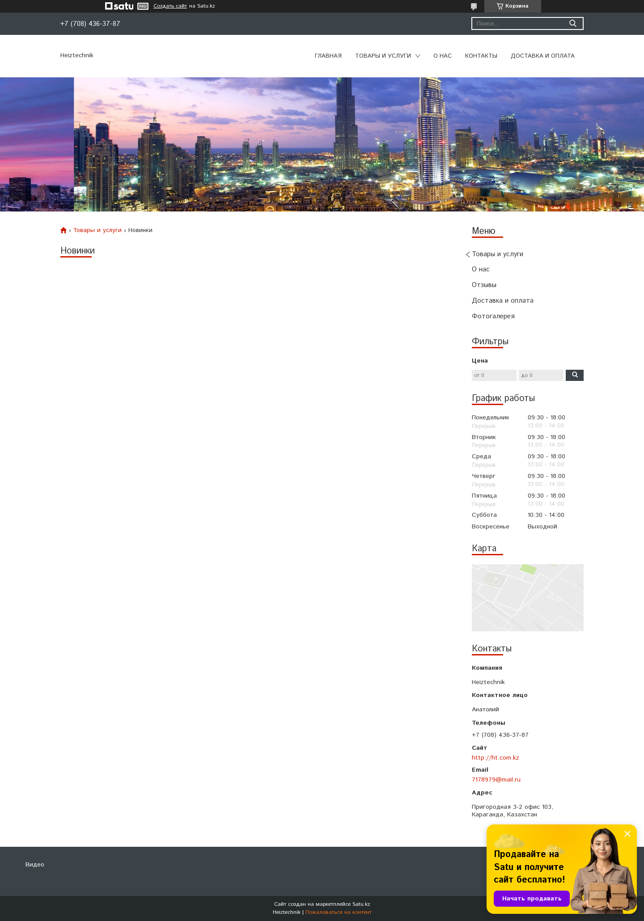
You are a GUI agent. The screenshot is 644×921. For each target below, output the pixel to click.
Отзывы (484, 285)
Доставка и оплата (543, 56)
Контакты (481, 56)
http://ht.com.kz (495, 757)
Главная (328, 56)
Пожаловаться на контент (338, 912)
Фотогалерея (493, 316)
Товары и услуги (383, 56)
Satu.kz (361, 904)
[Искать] (573, 23)
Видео (34, 864)
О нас (442, 56)
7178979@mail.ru (496, 779)
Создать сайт (170, 6)
